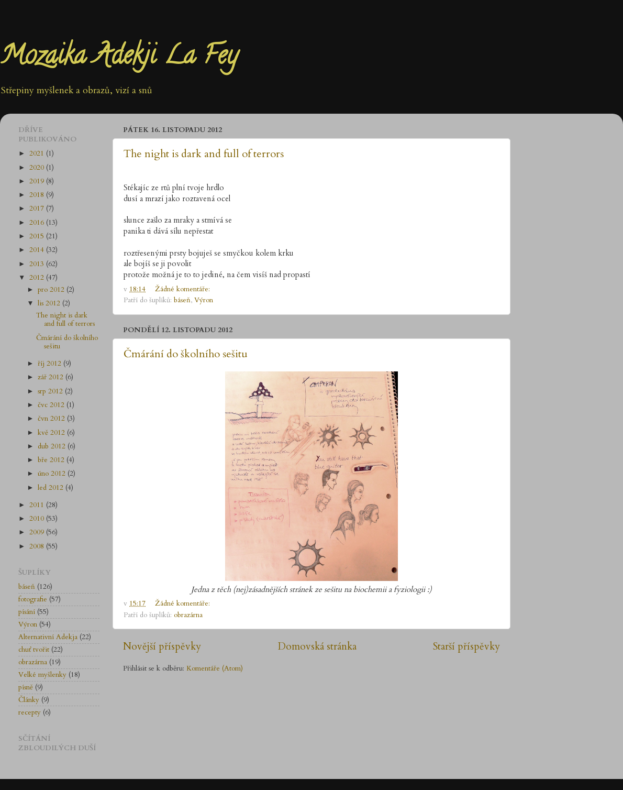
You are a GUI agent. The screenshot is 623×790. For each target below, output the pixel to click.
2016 (37, 222)
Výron (203, 300)
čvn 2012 (52, 418)
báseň (182, 300)
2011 (37, 505)
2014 (37, 250)
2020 (37, 167)
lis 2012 (50, 303)
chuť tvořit (33, 649)
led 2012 (51, 487)
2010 (37, 518)
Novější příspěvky (162, 646)
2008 (37, 546)
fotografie (32, 599)
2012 (37, 277)
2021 (37, 153)
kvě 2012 (52, 432)
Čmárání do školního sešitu (186, 354)
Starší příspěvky (466, 646)
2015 (37, 236)
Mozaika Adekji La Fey (119, 58)
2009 (37, 532)
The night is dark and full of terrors (204, 154)
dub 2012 (53, 446)
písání (26, 612)
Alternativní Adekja (47, 637)
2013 (37, 264)
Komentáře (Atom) (214, 668)
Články (28, 700)
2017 (37, 208)
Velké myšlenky (42, 674)
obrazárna (188, 615)
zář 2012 (51, 377)
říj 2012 (50, 363)
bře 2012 (52, 460)
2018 (37, 195)
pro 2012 (52, 289)
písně (25, 687)
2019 (37, 181)
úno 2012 (53, 473)
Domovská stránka (317, 646)
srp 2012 (51, 391)
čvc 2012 (52, 405)
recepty (29, 712)
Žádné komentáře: (183, 289)
